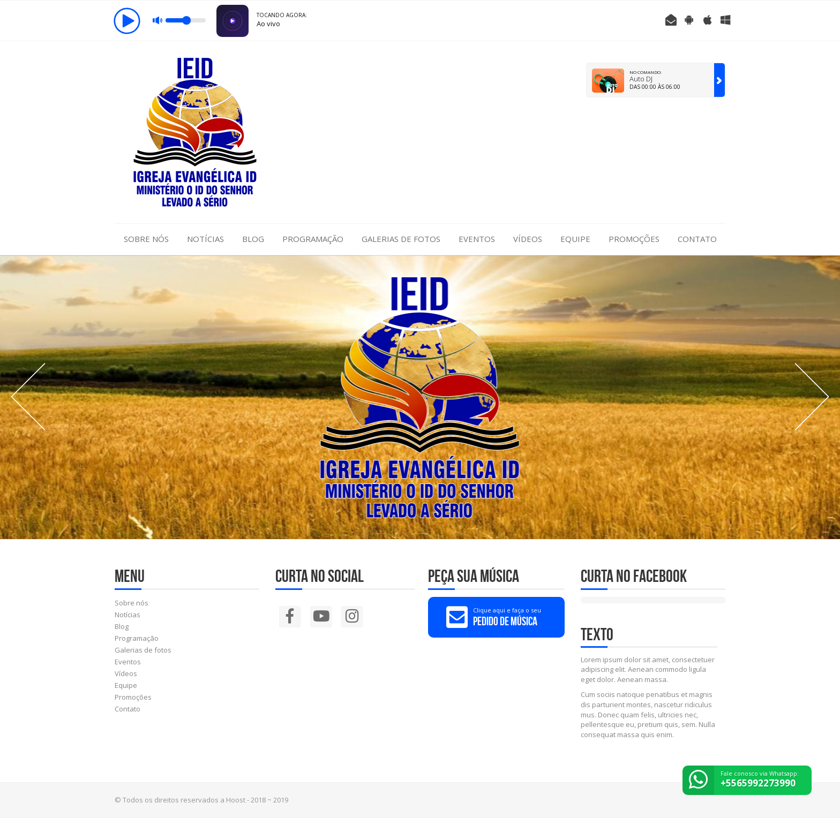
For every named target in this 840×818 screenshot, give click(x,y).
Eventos (477, 238)
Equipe (575, 238)
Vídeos (527, 238)
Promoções (634, 238)
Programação (312, 238)
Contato (697, 238)
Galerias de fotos (401, 238)
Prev (28, 396)
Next (811, 396)
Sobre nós (146, 238)
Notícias (205, 238)
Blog (253, 238)
